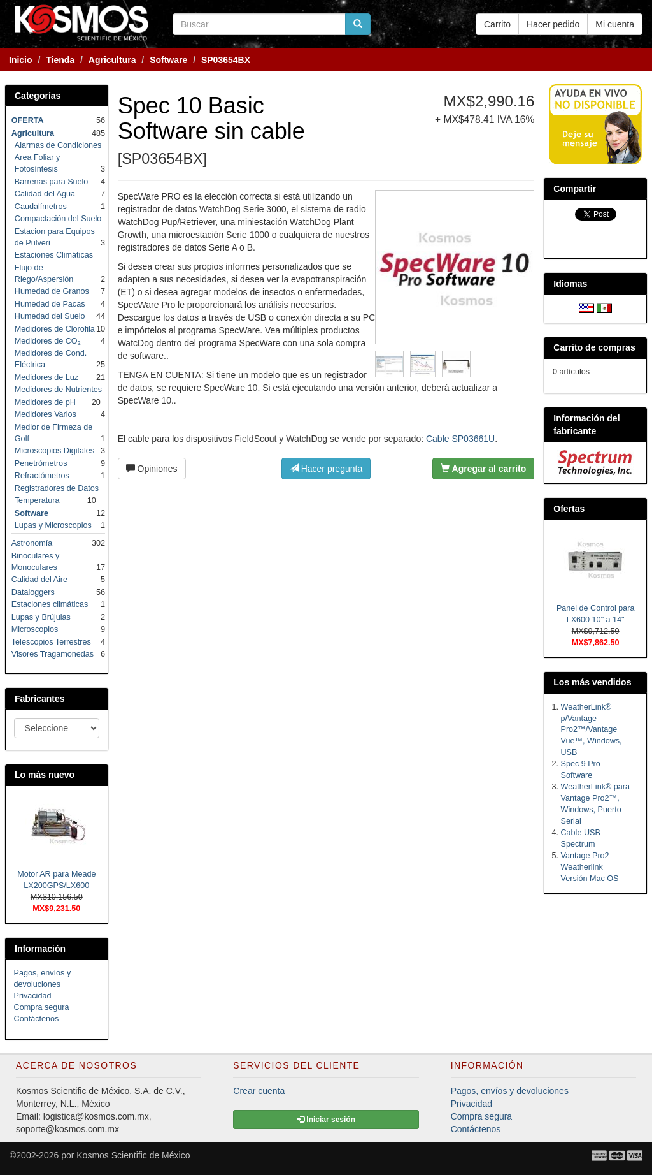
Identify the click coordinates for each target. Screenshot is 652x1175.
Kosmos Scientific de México (133, 1155)
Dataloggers (33, 592)
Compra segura (41, 1007)
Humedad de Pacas (50, 304)
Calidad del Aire (39, 579)
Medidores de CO (48, 341)
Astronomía (31, 543)
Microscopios (34, 629)
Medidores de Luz (46, 377)
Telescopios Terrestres (51, 642)
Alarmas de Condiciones (58, 145)
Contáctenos (36, 1018)
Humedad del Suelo (50, 316)
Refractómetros (42, 475)
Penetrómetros (41, 463)
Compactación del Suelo (58, 218)
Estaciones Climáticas (54, 255)
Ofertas (569, 509)
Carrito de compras (594, 347)
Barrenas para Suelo (52, 181)
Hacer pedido (553, 24)
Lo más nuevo (44, 775)
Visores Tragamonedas (52, 654)
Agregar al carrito (483, 468)
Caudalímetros (41, 206)
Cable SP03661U (460, 439)
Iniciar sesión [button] (326, 1119)
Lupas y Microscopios (53, 525)
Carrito (497, 24)
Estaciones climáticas (49, 604)
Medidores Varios (45, 414)
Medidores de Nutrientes (58, 389)
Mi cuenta (614, 24)
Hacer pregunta (326, 468)
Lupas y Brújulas (41, 617)
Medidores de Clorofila (55, 329)
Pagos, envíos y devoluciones (510, 1091)
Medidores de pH (45, 402)
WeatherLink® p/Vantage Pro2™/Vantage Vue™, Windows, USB (591, 730)
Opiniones (152, 468)
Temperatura (37, 500)
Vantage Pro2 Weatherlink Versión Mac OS (590, 867)
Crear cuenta (259, 1091)
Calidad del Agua (45, 193)
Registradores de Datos (57, 488)
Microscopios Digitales (54, 450)
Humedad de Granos (52, 291)
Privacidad (33, 995)
